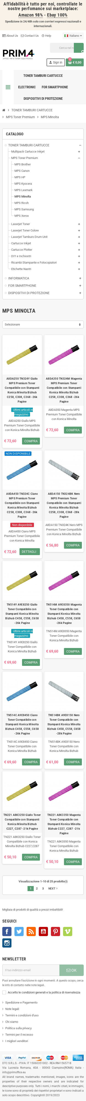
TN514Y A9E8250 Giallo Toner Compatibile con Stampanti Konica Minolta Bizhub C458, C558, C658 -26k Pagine (22, 614)
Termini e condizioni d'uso (22, 1015)
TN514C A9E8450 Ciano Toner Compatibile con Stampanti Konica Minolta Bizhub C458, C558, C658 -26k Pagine (22, 724)
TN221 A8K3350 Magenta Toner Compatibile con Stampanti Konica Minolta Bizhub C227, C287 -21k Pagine (63, 824)
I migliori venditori (16, 1041)
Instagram (6, 943)
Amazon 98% (30, 15)
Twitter (19, 931)
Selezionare (12, 324)
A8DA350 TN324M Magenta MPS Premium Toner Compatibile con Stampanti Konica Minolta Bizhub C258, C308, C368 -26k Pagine (64, 390)
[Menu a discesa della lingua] (73, 35)
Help (46, 35)
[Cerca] (66, 48)
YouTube (43, 931)
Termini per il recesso (19, 1034)
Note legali (12, 1009)
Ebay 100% (57, 15)
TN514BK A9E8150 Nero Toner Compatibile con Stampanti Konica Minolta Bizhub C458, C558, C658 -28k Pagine (64, 724)
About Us (10, 35)
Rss (31, 931)
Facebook (6, 931)
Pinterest (55, 931)
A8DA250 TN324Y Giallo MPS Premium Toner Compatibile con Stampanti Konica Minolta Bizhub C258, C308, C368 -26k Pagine (22, 390)
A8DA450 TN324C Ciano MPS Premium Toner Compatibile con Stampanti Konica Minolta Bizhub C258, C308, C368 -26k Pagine (22, 505)
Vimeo (67, 931)
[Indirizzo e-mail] (30, 970)
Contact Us (30, 35)
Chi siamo (11, 1021)
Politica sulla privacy (18, 1028)
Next (53, 888)
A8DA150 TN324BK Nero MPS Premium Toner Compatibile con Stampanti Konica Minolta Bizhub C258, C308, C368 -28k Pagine (64, 505)
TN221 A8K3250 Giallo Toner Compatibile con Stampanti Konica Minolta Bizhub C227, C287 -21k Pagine (22, 821)
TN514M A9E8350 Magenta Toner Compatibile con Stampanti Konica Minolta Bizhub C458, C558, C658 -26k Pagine (64, 614)
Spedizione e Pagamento (21, 1002)
